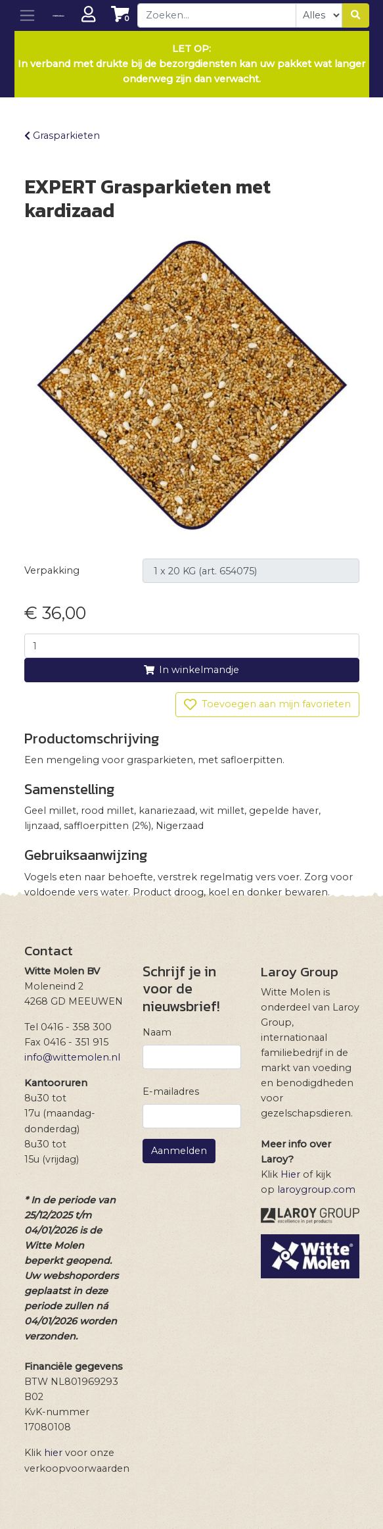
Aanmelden (179, 1151)
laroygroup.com (316, 1189)
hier (53, 1453)
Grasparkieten (62, 135)
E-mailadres (171, 1091)
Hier (290, 1174)
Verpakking (51, 570)
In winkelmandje (191, 670)
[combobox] (216, 15)
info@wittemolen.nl (72, 1057)
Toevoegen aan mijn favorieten (267, 704)
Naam (157, 1032)
